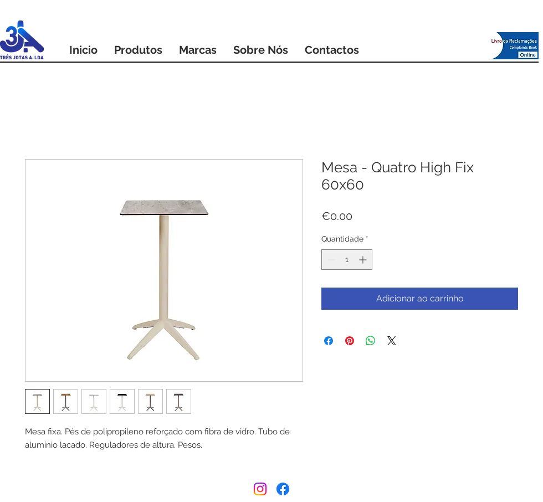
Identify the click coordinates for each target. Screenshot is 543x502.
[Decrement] (330, 259)
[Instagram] (260, 489)
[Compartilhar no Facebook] (328, 340)
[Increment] (364, 259)
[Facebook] (282, 489)
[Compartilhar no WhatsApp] (370, 340)
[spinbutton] (347, 259)
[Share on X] (391, 340)
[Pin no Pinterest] (349, 340)
